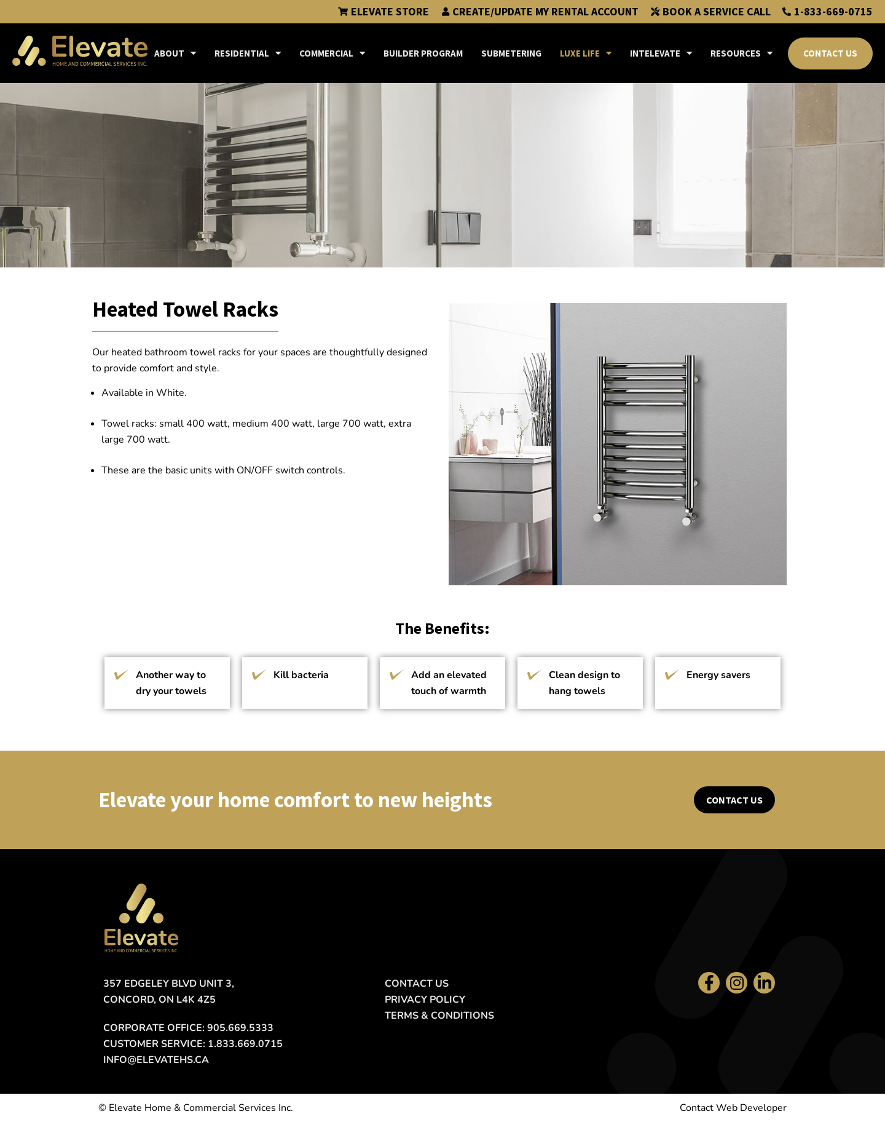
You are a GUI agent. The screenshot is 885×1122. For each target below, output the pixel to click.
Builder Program (423, 53)
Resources (741, 53)
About (175, 53)
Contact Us (830, 53)
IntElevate (661, 53)
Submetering (511, 53)
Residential (247, 53)
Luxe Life (586, 53)
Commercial (332, 53)
